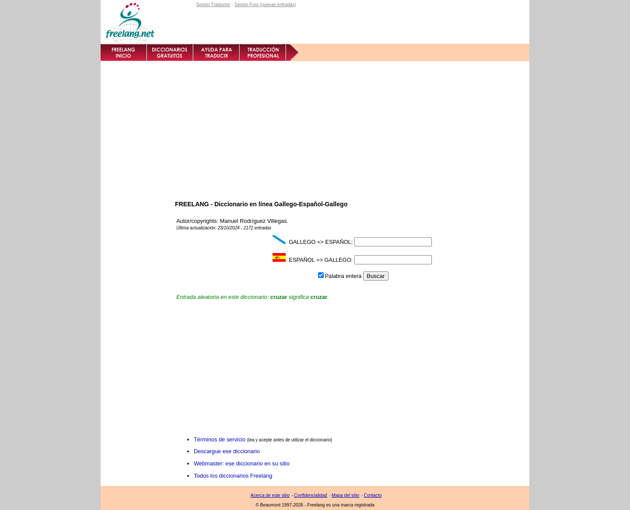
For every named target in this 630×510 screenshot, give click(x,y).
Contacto (373, 495)
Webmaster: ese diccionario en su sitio (242, 463)
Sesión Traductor (213, 4)
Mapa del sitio (345, 495)
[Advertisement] (315, 127)
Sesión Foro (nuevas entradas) (265, 4)
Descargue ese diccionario (227, 451)
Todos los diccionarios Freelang (233, 475)
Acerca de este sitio (270, 495)
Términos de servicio (219, 439)
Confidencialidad (310, 495)
